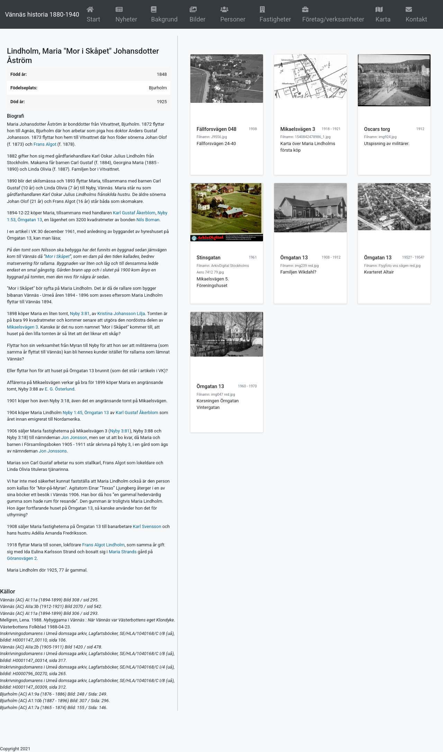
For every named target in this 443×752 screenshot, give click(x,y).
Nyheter (129, 14)
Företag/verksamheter (333, 14)
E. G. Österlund (59, 389)
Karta (383, 14)
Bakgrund (166, 14)
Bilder (201, 14)
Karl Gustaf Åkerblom (134, 212)
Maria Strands (122, 551)
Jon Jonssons (53, 451)
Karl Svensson (147, 526)
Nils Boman (147, 219)
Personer (233, 14)
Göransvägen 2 (22, 558)
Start (97, 14)
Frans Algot (45, 144)
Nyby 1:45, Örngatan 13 (86, 412)
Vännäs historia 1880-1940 (42, 14)
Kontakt (416, 14)
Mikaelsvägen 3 (22, 327)
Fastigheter (275, 14)
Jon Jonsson (74, 437)
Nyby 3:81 (80, 313)
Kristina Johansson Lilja (121, 313)
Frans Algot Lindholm (103, 544)
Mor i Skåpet (57, 256)
